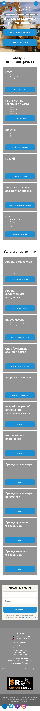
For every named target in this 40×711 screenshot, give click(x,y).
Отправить (20, 609)
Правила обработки (29, 617)
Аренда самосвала (20, 42)
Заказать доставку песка (20, 32)
